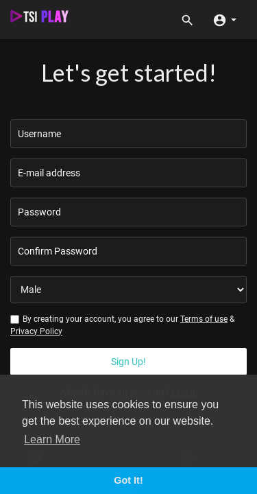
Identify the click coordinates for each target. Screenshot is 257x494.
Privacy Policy (36, 331)
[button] (224, 19)
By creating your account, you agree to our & (122, 325)
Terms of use (204, 319)
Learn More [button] (52, 439)
